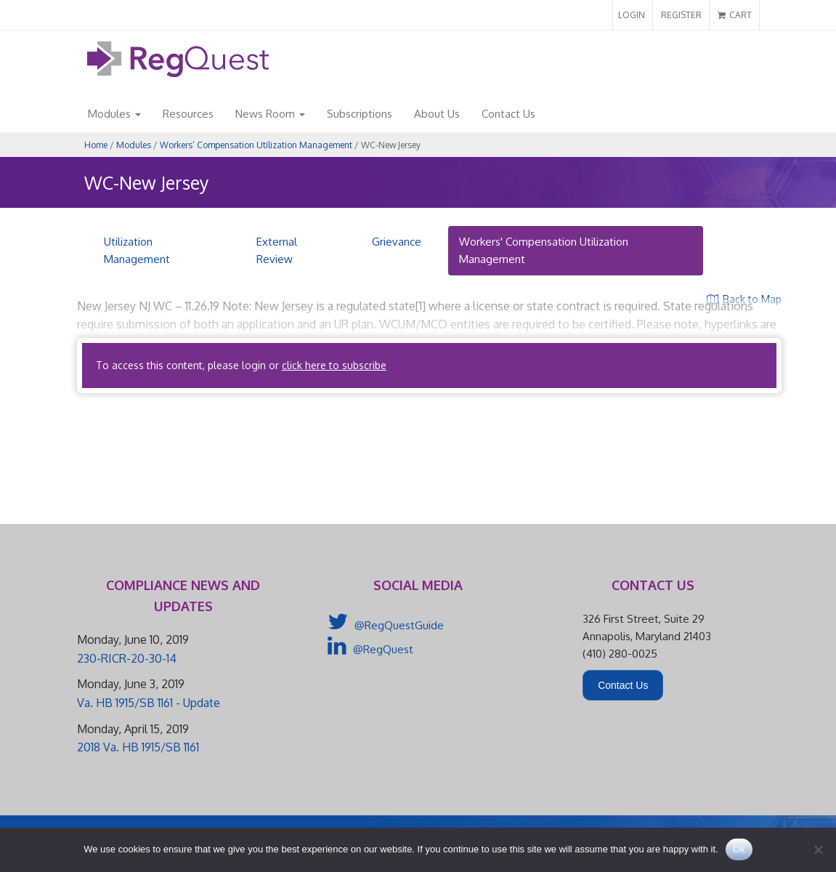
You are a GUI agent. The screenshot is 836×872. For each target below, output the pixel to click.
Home (95, 145)
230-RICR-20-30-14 (126, 658)
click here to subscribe (334, 365)
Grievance (396, 242)
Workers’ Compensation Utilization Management (256, 145)
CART (735, 14)
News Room (270, 114)
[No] (818, 849)
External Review (276, 250)
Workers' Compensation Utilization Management (543, 250)
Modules (114, 114)
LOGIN (631, 14)
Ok (739, 849)
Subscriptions (359, 114)
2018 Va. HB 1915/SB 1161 (138, 747)
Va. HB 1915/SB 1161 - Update (148, 702)
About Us (437, 114)
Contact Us (508, 114)
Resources (188, 114)
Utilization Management (137, 250)
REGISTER (681, 14)
